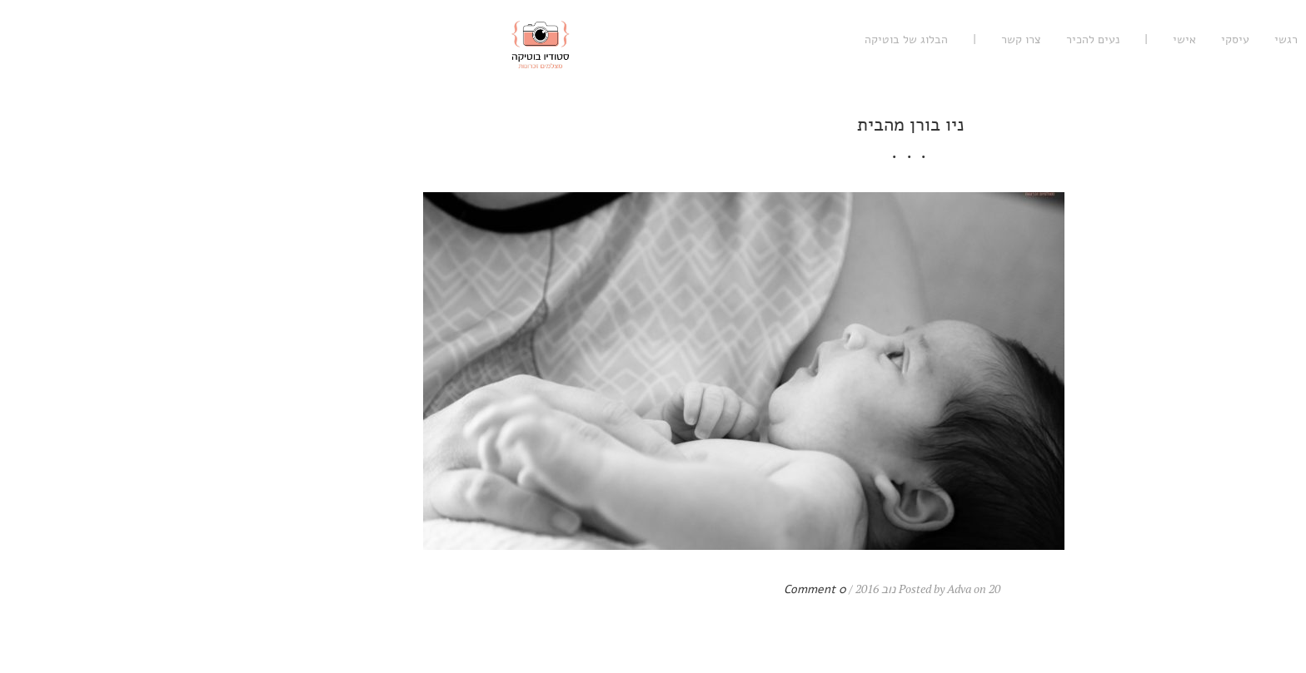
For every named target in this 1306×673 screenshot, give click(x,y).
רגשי (1028, 39)
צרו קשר (764, 39)
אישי (927, 39)
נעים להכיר (835, 39)
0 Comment (557, 589)
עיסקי (978, 39)
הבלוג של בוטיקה (648, 39)
